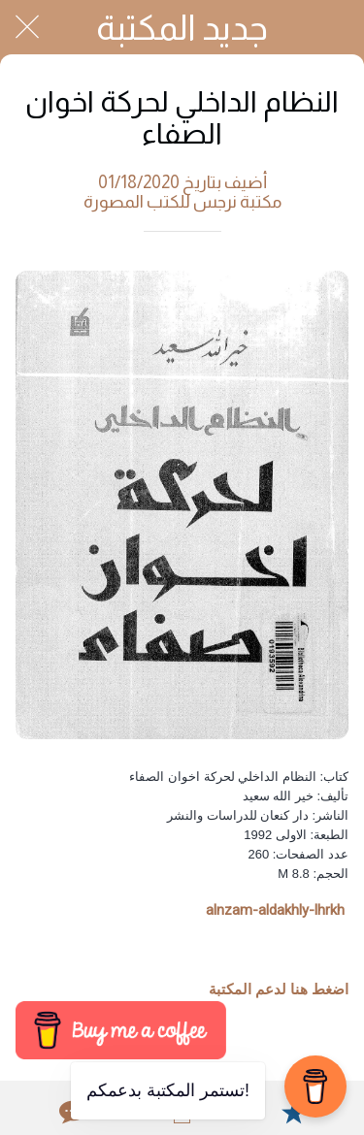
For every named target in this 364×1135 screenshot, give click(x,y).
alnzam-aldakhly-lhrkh (275, 910)
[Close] (27, 27)
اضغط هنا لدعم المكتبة (278, 989)
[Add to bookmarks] (293, 1111)
